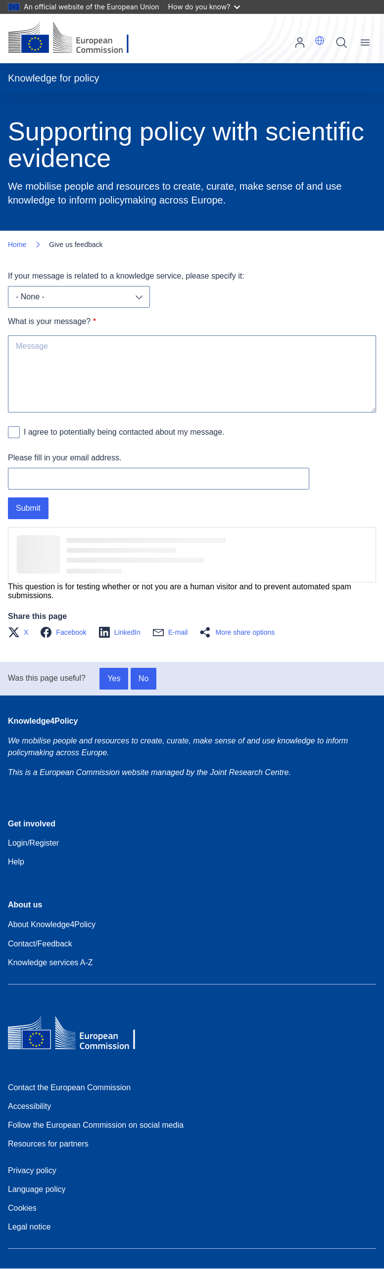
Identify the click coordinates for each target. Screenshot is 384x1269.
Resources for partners (48, 1144)
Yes (113, 678)
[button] (320, 40)
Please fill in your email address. (64, 457)
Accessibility (29, 1106)
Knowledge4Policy (43, 721)
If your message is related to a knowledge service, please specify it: (126, 276)
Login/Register (33, 843)
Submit (28, 508)
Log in (300, 42)
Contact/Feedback (40, 944)
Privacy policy (32, 1170)
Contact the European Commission (69, 1087)
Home (17, 244)
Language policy (37, 1189)
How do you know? (204, 6)
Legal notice (29, 1227)
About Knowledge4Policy (52, 924)
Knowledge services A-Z (50, 962)
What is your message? (49, 321)
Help (16, 862)
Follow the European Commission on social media (96, 1125)
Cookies (22, 1208)
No (143, 678)
